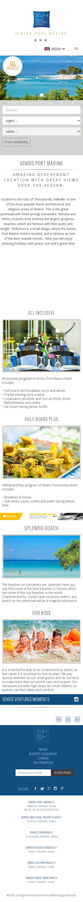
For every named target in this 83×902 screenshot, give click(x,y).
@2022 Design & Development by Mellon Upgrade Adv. (42, 895)
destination (43, 762)
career (43, 758)
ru (77, 719)
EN (58, 719)
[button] (76, 49)
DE (68, 719)
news (43, 749)
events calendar (43, 753)
